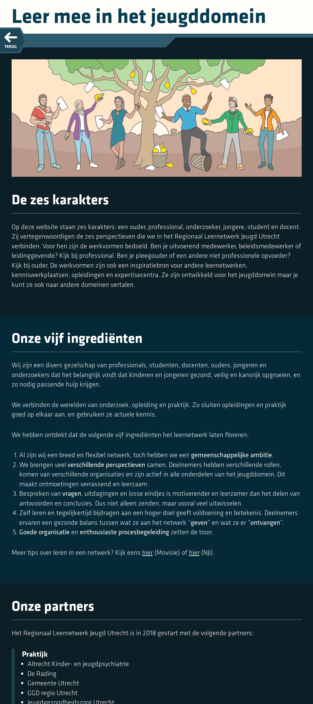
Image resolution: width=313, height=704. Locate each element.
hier (147, 552)
